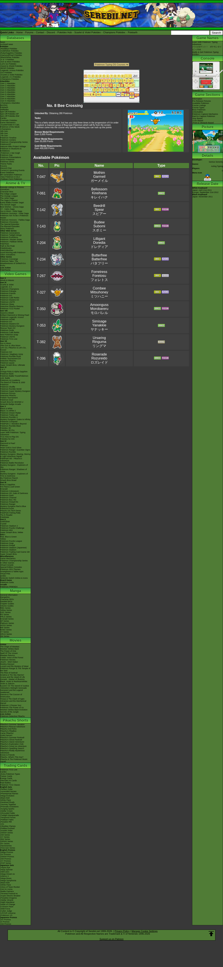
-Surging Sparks (7, 809)
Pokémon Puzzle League (11, 541)
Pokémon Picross (7, 393)
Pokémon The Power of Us (12, 707)
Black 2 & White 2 (8, 411)
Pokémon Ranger (7, 504)
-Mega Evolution (7, 796)
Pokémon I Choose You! (10, 705)
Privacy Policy (122, 931)
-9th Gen (4, 131)
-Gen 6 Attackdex (7, 94)
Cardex (3, 118)
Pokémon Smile (7, 330)
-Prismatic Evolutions (9, 807)
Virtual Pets (5, 574)
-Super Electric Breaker (10, 896)
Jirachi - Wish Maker (9, 662)
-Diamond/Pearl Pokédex (11, 55)
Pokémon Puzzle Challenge (12, 528)
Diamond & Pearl (7, 443)
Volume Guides (7, 606)
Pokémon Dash (7, 495)
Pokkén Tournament (9, 398)
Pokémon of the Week (9, 127)
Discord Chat (6, 168)
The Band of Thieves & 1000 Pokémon (12, 383)
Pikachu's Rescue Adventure (12, 727)
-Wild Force (5, 909)
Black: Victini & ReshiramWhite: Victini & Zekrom (14, 682)
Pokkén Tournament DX (10, 358)
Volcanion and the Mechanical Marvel (13, 702)
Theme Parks (6, 164)
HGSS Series (6, 625)
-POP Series (5, 863)
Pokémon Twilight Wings (11, 235)
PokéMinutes (6, 248)
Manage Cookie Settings (145, 931)
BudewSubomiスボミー (99, 226)
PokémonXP (5, 144)
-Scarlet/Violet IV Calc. (10, 125)
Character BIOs (7, 599)
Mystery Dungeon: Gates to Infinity (15, 419)
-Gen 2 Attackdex (7, 86)
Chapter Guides (7, 604)
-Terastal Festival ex (9, 893)
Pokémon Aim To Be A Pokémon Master (14, 216)
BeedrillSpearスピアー (99, 210)
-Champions (5, 129)
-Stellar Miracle (6, 900)
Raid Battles (5, 783)
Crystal (3, 524)
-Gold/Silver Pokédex (9, 51)
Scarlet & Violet (7, 285)
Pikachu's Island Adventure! (12, 742)
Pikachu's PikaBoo (8, 731)
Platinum (4, 445)
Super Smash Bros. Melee (11, 532)
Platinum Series (7, 623)
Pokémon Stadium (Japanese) (13, 548)
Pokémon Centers (8, 140)
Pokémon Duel (6, 400)
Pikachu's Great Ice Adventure (13, 746)
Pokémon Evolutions (9, 237)
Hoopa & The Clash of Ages (12, 699)
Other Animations (7, 255)
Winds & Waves (7, 280)
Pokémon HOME (7, 319)
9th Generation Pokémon (11, 175)
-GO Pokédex (6, 72)
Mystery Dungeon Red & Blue (13, 506)
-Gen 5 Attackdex (7, 92)
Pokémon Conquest (8, 421)
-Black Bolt (5, 798)
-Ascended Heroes (8, 791)
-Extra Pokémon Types (10, 774)
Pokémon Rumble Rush (10, 356)
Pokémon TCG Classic (10, 785)
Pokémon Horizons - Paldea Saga (15, 220)
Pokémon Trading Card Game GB (15, 552)
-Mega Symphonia (8, 880)
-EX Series (5, 843)
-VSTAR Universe (7, 913)
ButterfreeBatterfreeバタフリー (99, 259)
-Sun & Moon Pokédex (10, 62)
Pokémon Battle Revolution (12, 463)
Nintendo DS (207, 90)
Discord (51, 32)
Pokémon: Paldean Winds (11, 242)
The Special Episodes (9, 224)
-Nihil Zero (4, 872)
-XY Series (5, 837)
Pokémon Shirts (7, 162)
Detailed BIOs (6, 601)
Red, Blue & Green (8, 537)
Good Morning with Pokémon (12, 252)
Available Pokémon (200, 103)
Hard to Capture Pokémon (203, 116)
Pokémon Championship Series (14, 142)
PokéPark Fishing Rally (10, 513)
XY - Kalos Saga (7, 209)
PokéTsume (5, 270)
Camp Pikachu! (7, 733)
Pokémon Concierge (9, 259)
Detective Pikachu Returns (11, 306)
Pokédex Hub (64, 32)
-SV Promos (5, 854)
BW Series (5, 627)
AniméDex (4, 189)
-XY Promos (5, 861)
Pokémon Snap (7, 543)
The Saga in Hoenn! (9, 200)
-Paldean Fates (7, 820)
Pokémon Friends (8, 293)
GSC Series (5, 612)
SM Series (4, 636)
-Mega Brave (6, 878)
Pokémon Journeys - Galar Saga (14, 213)
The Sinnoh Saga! (8, 205)
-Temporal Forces (7, 817)
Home (19, 32)
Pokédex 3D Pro (7, 430)
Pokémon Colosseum (9, 491)
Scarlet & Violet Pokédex (87, 32)
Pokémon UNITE (7, 302)
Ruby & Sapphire (7, 485)
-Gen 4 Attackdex (7, 90)
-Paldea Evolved (7, 828)
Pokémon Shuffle (7, 387)
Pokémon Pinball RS (9, 502)
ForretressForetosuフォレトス (99, 276)
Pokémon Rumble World (10, 389)
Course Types (198, 107)
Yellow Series (6, 610)
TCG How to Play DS (9, 437)
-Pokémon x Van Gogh (10, 153)
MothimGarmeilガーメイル (99, 177)
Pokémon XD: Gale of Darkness (14, 493)
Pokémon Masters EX (9, 300)
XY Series (4, 632)
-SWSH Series (6, 833)
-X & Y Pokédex (7, 59)
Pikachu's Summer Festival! (12, 737)
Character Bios (6, 192)
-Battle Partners (7, 891)
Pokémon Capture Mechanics (205, 114)
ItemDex (4, 105)
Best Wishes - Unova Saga (12, 207)
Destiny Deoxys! (7, 664)
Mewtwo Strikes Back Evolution (13, 710)
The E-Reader (6, 515)
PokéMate (4, 517)
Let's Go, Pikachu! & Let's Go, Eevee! (13, 349)
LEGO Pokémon (7, 159)
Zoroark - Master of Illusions (12, 679)
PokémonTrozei (7, 508)
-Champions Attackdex (10, 103)
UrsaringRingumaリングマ (99, 342)
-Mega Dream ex (7, 874)
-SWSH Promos (7, 857)
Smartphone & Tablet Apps (11, 571)
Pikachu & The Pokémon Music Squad (13, 760)
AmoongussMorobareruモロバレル (99, 309)
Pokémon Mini (6, 530)
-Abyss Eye (5, 867)
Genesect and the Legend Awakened (11, 691)
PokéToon (4, 244)
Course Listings (199, 105)
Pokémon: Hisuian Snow (11, 239)
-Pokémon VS (6, 915)
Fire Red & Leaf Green (10, 487)
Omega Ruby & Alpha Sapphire (13, 372)
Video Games (15, 274)
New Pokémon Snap (9, 335)
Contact (40, 32)
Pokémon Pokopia (8, 291)
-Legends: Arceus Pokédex (12, 70)
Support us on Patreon (111, 939)
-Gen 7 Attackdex (7, 96)
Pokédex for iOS (7, 439)
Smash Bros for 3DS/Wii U (11, 402)
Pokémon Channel (8, 498)
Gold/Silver (5, 521)
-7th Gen (4, 136)
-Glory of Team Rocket (10, 887)
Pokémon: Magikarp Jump (11, 354)
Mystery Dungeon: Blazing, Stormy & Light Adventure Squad (15, 455)
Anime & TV (15, 183)
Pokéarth (132, 32)
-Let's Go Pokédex (8, 64)
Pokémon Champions (9, 289)
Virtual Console (7, 565)
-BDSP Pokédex (7, 68)
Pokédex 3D (5, 428)
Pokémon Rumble (8, 452)
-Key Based (197, 118)
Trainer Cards (6, 776)
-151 (2, 824)
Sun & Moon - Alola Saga (11, 211)
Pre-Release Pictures (201, 101)
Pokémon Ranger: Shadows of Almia (13, 470)
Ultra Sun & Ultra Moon (10, 345)
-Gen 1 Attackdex (7, 83)
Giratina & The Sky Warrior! (12, 675)
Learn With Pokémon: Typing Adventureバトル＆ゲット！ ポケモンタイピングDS (207, 46)
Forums (29, 32)
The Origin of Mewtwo (9, 647)
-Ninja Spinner (6, 870)
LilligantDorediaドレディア (99, 243)
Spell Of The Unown (9, 653)
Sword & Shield (7, 313)
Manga (15, 591)
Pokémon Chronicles (9, 222)
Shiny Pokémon (7, 229)
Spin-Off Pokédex (7, 112)
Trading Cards (15, 765)
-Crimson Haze (6, 907)
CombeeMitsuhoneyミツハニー (99, 292)
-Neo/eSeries (6, 846)
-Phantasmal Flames (9, 794)
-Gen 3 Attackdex (7, 88)
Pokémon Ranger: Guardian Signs (15, 450)
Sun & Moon (5, 343)
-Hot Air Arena (6, 889)
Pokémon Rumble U (9, 417)
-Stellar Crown (6, 811)
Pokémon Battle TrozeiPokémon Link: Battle (14, 377)
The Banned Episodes (10, 226)
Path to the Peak (7, 246)
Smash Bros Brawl (8, 480)
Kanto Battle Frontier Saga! (12, 202)
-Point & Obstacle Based (203, 123)
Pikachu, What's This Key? (12, 757)
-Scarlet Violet (6, 830)
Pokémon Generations (10, 233)
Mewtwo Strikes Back (9, 649)
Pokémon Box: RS (8, 500)
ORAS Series (6, 634)
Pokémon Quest (7, 363)
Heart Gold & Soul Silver (11, 448)
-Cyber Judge (6, 911)
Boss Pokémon (199, 110)
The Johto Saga (7, 198)
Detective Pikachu (8, 361)
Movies (15, 640)
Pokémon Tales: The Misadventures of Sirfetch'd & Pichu (13, 263)
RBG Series (5, 608)
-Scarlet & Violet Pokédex (11, 75)
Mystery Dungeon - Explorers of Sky (14, 466)
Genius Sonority (216, 162)
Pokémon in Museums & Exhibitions (11, 150)
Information (197, 99)
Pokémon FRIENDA (9, 587)
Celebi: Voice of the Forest (11, 657)
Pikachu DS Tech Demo (10, 511)
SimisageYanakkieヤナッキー (99, 325)
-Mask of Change (7, 904)
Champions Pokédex (114, 32)
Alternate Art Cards (8, 780)
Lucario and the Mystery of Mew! (14, 666)
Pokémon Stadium (8, 550)
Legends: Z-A (6, 287)
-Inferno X (4, 876)
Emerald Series (7, 619)
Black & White (6, 408)
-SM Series (5, 835)
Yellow (3, 539)
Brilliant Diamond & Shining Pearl (14, 315)
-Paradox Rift (6, 822)
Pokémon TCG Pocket (10, 308)
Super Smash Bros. (8, 554)
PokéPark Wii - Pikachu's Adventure (11, 459)
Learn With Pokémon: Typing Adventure (12, 433)
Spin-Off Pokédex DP (9, 114)
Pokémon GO (6, 295)
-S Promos (5, 922)
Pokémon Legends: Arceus (12, 317)
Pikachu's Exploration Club (12, 744)
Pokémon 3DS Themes (10, 569)
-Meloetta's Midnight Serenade (13, 688)
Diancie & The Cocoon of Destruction (11, 695)
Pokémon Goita (7, 582)
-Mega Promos (6, 852)
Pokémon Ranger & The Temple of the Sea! (15, 669)
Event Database (7, 172)
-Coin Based (197, 121)
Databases (15, 38)
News (2, 42)
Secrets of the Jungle (9, 712)
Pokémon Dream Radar (10, 413)
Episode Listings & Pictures (12, 187)
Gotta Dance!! (6, 735)
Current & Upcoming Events (12, 170)
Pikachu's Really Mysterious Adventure (12, 751)
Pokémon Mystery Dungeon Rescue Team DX (12, 327)
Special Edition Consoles (11, 567)
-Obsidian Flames (8, 826)
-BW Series (5, 839)
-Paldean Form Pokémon (11, 179)
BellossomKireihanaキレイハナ (99, 193)
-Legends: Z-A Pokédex (10, 77)
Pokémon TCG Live (8, 339)
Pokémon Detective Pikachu (12, 716)
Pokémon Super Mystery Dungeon (15, 391)
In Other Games (7, 563)
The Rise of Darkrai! (9, 673)
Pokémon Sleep (7, 304)
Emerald (4, 489)
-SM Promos (5, 859)
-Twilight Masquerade (9, 815)
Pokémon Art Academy (10, 380)
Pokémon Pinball (7, 545)
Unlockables (197, 112)
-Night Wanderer (7, 902)
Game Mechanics (7, 122)
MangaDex (5, 597)
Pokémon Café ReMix (9, 298)
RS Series (4, 614)
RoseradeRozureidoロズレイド (99, 358)
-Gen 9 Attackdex (7, 101)
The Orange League (9, 196)
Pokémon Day (6, 155)
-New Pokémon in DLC (10, 177)
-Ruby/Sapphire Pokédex (11, 53)
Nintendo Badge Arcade (10, 404)
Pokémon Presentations (10, 157)
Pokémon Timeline (8, 138)
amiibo (3, 576)
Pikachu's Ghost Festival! (11, 740)
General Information (9, 595)
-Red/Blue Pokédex (8, 49)
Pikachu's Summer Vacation (12, 724)
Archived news (6, 44)
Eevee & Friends (7, 755)
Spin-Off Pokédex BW (9, 116)
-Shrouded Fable (7, 813)
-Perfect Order (6, 789)
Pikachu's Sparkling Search (12, 748)
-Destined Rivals (7, 802)
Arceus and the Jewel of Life (12, 677)
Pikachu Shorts (15, 720)
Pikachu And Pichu (8, 729)
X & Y (2, 369)
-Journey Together (8, 804)
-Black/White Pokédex (9, 57)
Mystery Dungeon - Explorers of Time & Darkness (14, 475)
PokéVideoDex (6, 250)
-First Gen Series (7, 848)
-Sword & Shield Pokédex (11, 66)
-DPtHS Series (6, 841)
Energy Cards (6, 778)
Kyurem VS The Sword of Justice (14, 686)
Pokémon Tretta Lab (9, 415)
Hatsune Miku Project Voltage (13, 146)
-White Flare (5, 800)
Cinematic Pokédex (8, 120)
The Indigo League (8, 194)
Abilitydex (4, 109)
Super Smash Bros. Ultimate (12, 365)
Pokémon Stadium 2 (9, 526)
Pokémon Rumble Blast (10, 426)
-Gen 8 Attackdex (7, 99)
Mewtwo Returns (7, 655)
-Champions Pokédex (9, 79)
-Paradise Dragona (8, 898)
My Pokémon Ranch (9, 478)
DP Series (4, 621)
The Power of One (8, 651)
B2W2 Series (6, 630)
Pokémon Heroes (7, 660)
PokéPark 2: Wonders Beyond (13, 424)
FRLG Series (6, 617)
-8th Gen (4, 133)
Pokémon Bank (7, 374)
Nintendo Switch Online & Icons (14, 578)
